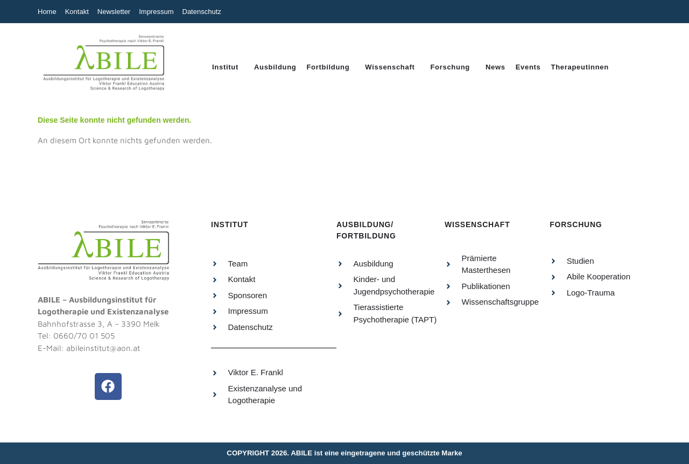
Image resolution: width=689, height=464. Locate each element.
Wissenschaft (389, 67)
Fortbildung (327, 67)
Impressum (156, 11)
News (495, 67)
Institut (225, 67)
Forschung (449, 67)
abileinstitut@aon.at (103, 348)
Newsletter (113, 11)
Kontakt (77, 11)
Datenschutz (201, 11)
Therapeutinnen (580, 67)
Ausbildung (275, 67)
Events (528, 67)
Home (47, 11)
